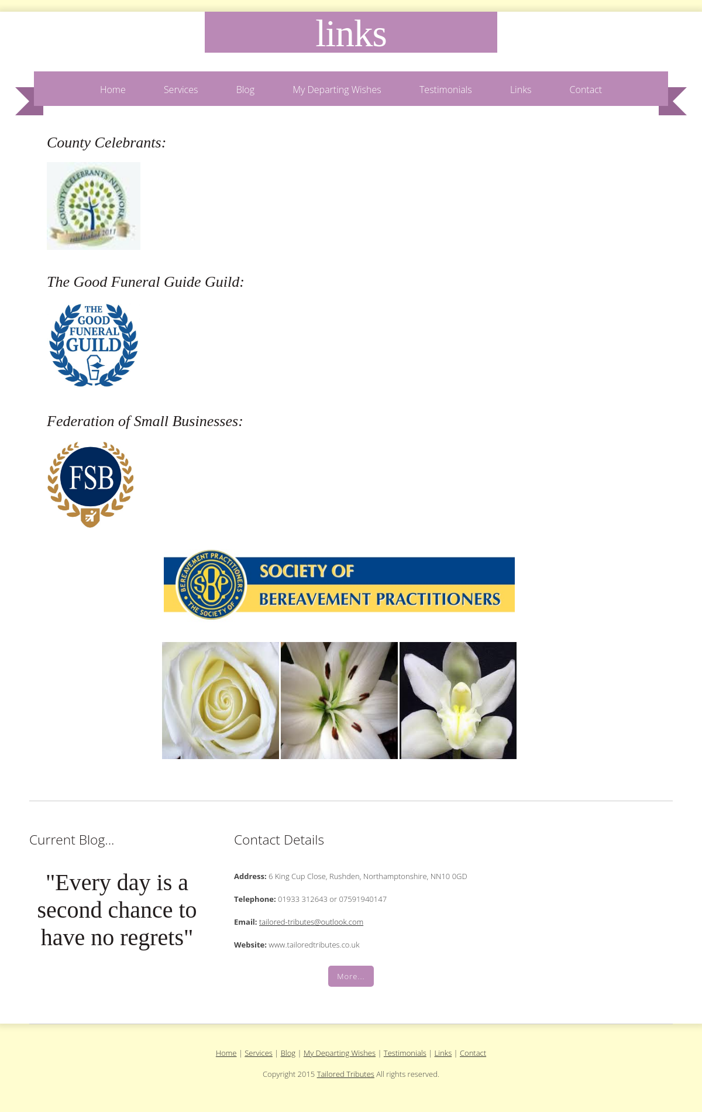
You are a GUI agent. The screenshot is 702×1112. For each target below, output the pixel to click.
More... (350, 976)
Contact (586, 89)
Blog (245, 89)
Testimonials (445, 89)
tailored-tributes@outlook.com (311, 922)
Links (350, 33)
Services (181, 89)
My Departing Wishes (336, 89)
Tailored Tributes (345, 1074)
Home (113, 89)
